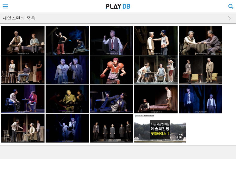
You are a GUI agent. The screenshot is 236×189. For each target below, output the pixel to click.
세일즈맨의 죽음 (19, 18)
